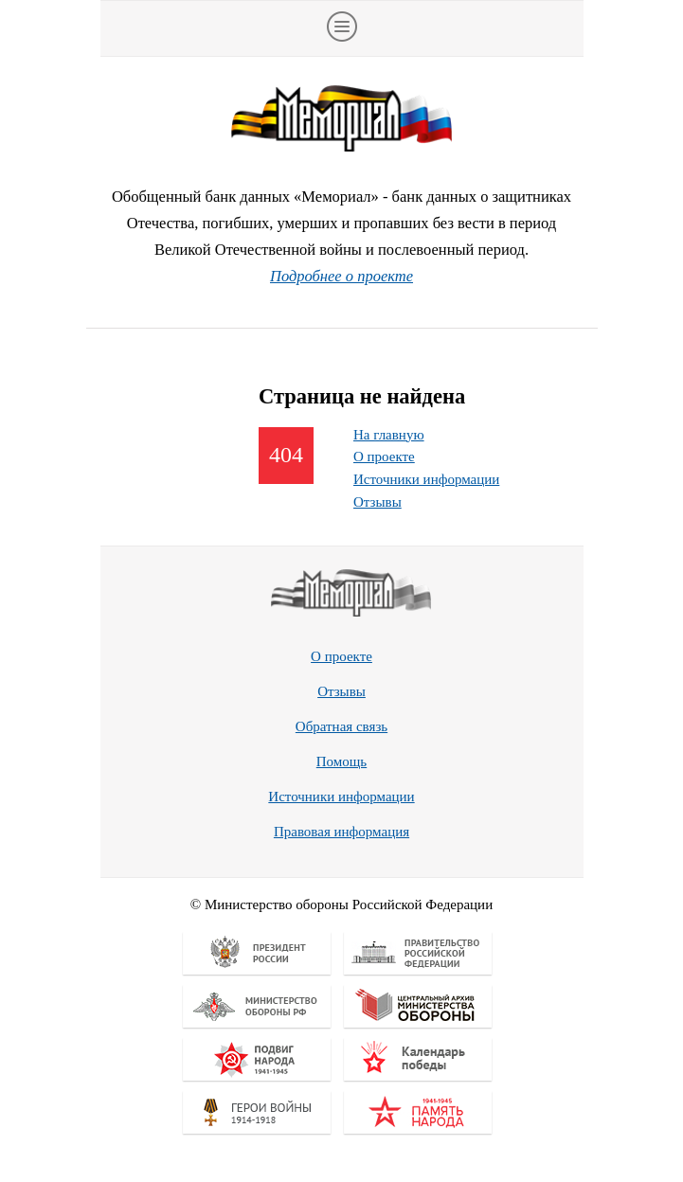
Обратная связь (341, 726)
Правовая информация (341, 831)
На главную (388, 434)
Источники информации (426, 479)
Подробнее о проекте (341, 276)
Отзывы (377, 502)
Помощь (341, 761)
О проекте (384, 456)
